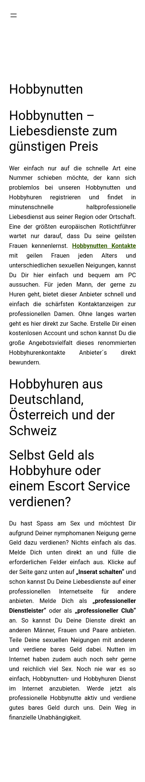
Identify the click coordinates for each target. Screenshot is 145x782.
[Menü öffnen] (13, 15)
